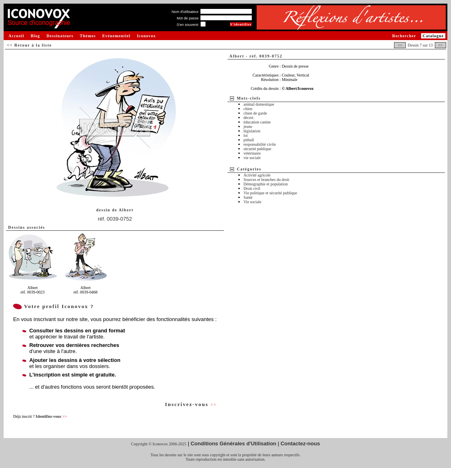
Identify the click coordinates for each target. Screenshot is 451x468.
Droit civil (252, 188)
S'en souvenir (187, 25)
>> (440, 45)
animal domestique (259, 104)
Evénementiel (116, 36)
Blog (35, 36)
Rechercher (404, 36)
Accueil (16, 36)
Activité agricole (257, 175)
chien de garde (255, 113)
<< (399, 45)
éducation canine (257, 122)
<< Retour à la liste (29, 45)
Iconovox (146, 36)
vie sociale (252, 157)
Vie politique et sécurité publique (270, 193)
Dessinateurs (59, 36)
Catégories (249, 169)
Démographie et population (266, 184)
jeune (248, 126)
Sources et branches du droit (266, 179)
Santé (248, 197)
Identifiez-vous (51, 416)
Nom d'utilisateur (185, 12)
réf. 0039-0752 (115, 219)
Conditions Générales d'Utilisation (233, 443)
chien (248, 108)
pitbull (249, 140)
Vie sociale (252, 202)
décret (248, 117)
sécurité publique (258, 149)
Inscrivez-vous (191, 404)
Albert (126, 210)
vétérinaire (252, 153)
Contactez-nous (300, 443)
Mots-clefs (249, 98)
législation (252, 131)
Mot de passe (187, 18)
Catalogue (433, 36)
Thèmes (88, 36)
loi (246, 135)
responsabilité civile (260, 144)
